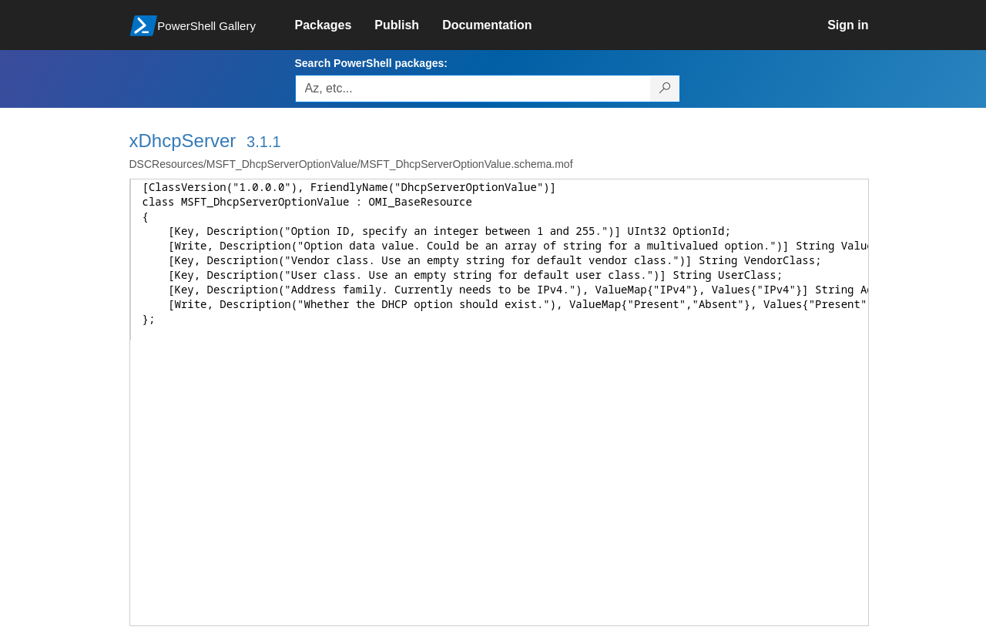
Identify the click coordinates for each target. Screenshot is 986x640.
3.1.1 (263, 141)
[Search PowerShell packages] (665, 88)
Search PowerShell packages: (371, 63)
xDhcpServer (182, 140)
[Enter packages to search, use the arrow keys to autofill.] (473, 88)
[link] (335, 25)
